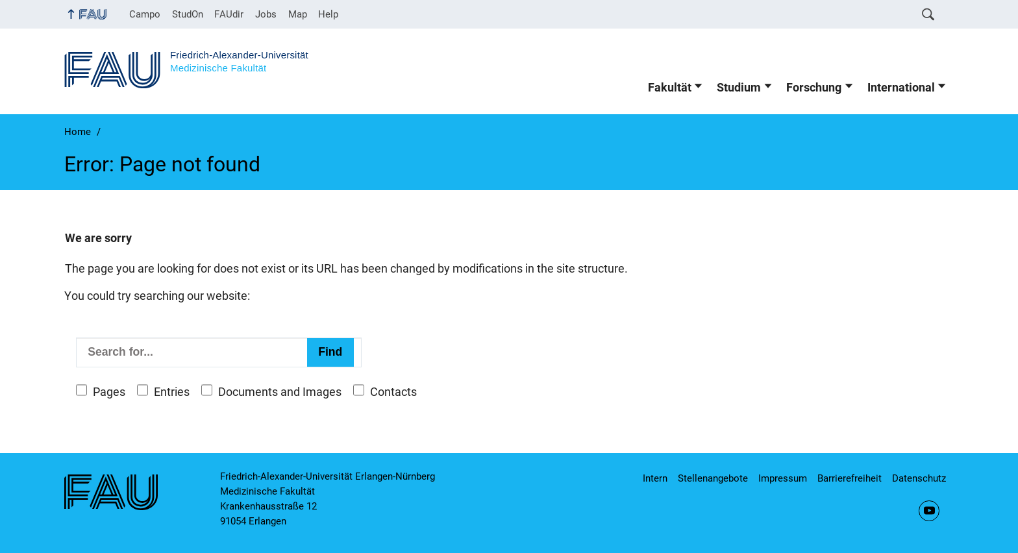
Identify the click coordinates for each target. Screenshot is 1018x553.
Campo (144, 14)
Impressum (782, 478)
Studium (739, 87)
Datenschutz (919, 478)
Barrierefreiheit (849, 478)
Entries (172, 392)
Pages (109, 392)
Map (297, 14)
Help (328, 14)
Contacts (393, 392)
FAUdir (228, 14)
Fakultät (669, 87)
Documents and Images (279, 392)
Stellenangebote (713, 478)
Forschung (813, 87)
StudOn (187, 14)
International (901, 87)
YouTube (929, 510)
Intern (655, 478)
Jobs (266, 14)
